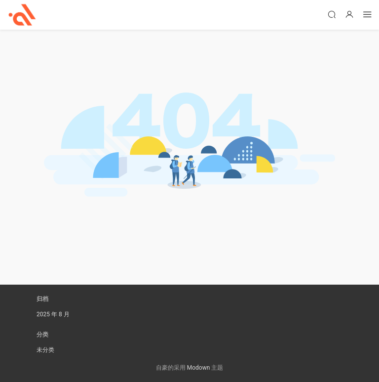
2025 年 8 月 (53, 314)
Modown (198, 367)
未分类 (45, 349)
